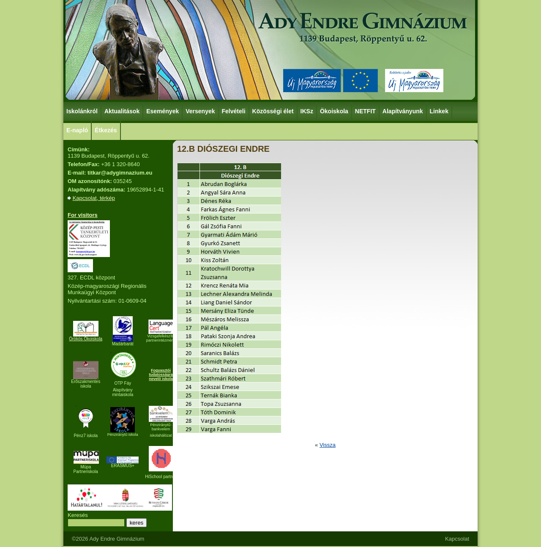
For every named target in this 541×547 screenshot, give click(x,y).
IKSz (307, 111)
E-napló (77, 130)
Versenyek (201, 111)
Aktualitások (121, 111)
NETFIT (365, 111)
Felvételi (234, 111)
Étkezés (106, 130)
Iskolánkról (82, 111)
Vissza (328, 445)
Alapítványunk (403, 111)
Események (163, 111)
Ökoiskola (334, 111)
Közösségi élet (273, 111)
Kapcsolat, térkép (94, 198)
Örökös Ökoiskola (85, 338)
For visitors (83, 215)
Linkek (439, 111)
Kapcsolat (457, 539)
